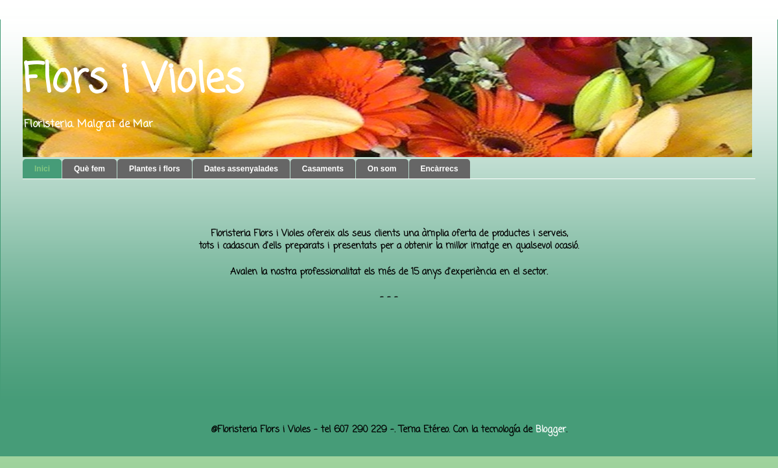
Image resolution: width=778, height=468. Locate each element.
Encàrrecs (439, 168)
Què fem (89, 168)
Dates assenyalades (241, 168)
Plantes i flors (154, 168)
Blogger (551, 430)
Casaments (323, 168)
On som (382, 168)
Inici (42, 168)
